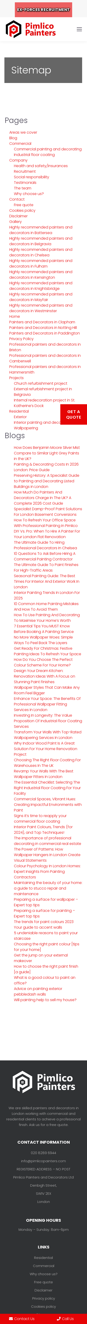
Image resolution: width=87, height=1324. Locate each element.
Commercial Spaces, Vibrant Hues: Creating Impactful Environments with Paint (48, 804)
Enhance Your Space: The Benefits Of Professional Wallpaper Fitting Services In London (47, 704)
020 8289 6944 (43, 1152)
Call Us (65, 1318)
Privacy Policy (21, 338)
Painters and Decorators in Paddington (44, 333)
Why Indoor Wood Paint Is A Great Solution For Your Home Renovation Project (45, 749)
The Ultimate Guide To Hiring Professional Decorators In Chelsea (45, 545)
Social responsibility (31, 177)
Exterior (20, 417)
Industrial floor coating (34, 154)
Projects (16, 378)
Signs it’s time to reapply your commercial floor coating (40, 818)
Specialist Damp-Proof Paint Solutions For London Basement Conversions (48, 511)
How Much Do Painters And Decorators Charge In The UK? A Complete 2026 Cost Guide (42, 498)
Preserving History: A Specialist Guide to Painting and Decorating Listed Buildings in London (46, 481)
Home (14, 316)
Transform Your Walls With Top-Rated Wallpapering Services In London (47, 734)
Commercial (20, 143)
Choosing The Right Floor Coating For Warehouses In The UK (47, 762)
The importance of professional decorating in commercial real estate (47, 840)
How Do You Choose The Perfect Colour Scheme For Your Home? (43, 662)
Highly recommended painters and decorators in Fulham (40, 263)
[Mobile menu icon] (79, 29)
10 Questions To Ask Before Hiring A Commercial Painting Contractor (44, 556)
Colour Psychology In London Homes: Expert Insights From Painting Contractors (47, 871)
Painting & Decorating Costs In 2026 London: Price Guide (46, 467)
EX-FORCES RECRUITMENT (43, 9)
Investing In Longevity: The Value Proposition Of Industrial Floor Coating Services (48, 721)
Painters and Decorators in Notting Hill (43, 327)
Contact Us (22, 1318)
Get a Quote (73, 414)
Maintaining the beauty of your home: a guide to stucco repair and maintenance (48, 888)
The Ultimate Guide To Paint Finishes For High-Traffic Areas (46, 567)
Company (18, 160)
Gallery (15, 221)
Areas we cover (23, 132)
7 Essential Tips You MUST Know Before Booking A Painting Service (44, 628)
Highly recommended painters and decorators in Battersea (40, 230)
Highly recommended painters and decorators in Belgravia (40, 241)
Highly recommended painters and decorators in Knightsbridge (40, 285)
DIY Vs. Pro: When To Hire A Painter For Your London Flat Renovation (47, 534)
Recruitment (25, 171)
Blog (13, 138)
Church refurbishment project (40, 383)
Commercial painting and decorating (48, 149)
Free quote (23, 205)
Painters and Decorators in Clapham (42, 322)
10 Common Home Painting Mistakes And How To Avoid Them (46, 606)
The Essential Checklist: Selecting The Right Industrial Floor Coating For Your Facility (47, 788)
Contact (17, 199)
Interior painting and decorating (43, 422)
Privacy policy (43, 1298)
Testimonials (25, 182)
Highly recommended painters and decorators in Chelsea (40, 252)
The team (22, 188)
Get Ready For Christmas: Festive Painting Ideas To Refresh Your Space (47, 651)
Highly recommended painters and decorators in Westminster (40, 308)
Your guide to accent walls (38, 927)
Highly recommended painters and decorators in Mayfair (40, 296)
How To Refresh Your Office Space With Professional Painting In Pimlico (46, 522)
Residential (19, 411)
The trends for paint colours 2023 (44, 921)
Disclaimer (18, 216)
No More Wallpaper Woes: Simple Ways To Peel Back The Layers (43, 640)
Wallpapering (26, 428)
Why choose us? (29, 193)
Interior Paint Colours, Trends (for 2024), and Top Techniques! (43, 829)
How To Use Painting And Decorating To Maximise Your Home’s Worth (47, 617)
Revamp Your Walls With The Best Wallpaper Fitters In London (43, 773)
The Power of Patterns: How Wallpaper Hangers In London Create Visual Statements (47, 855)
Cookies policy (22, 210)
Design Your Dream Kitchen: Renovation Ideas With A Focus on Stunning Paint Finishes (44, 676)
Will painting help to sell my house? (45, 1000)
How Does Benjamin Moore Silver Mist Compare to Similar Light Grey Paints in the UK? (47, 453)
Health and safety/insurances (41, 166)
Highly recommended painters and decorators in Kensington (40, 274)
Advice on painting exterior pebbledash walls (38, 991)
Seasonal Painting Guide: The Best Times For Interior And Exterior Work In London (46, 581)
